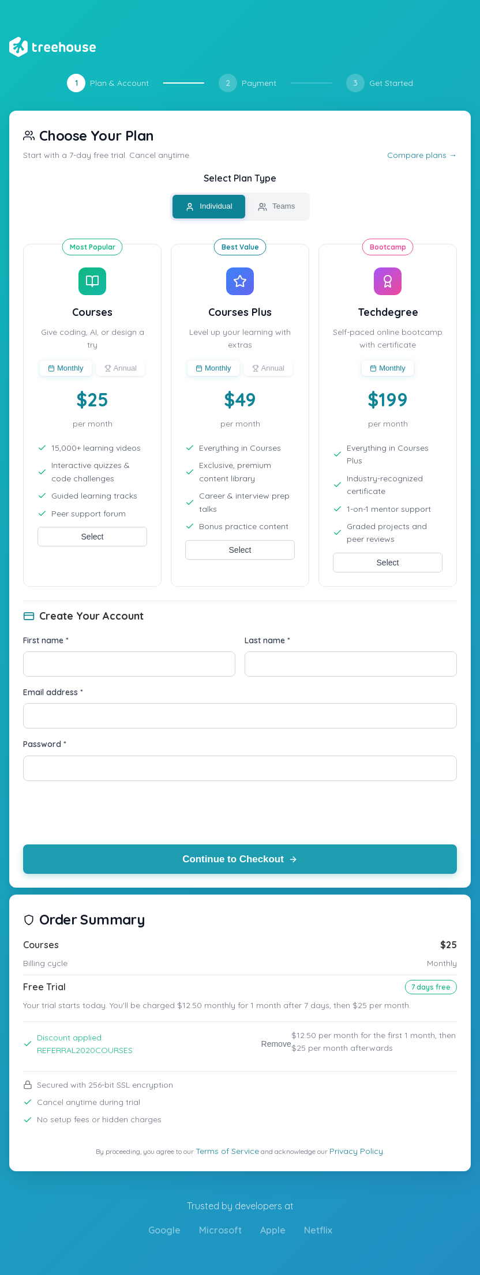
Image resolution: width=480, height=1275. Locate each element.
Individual (208, 206)
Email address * (53, 692)
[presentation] (110, 812)
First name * (46, 640)
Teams (276, 206)
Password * (44, 744)
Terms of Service (227, 1151)
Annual (120, 368)
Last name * (267, 640)
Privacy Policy (356, 1151)
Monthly (66, 368)
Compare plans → (422, 155)
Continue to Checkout (240, 859)
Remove (276, 1043)
